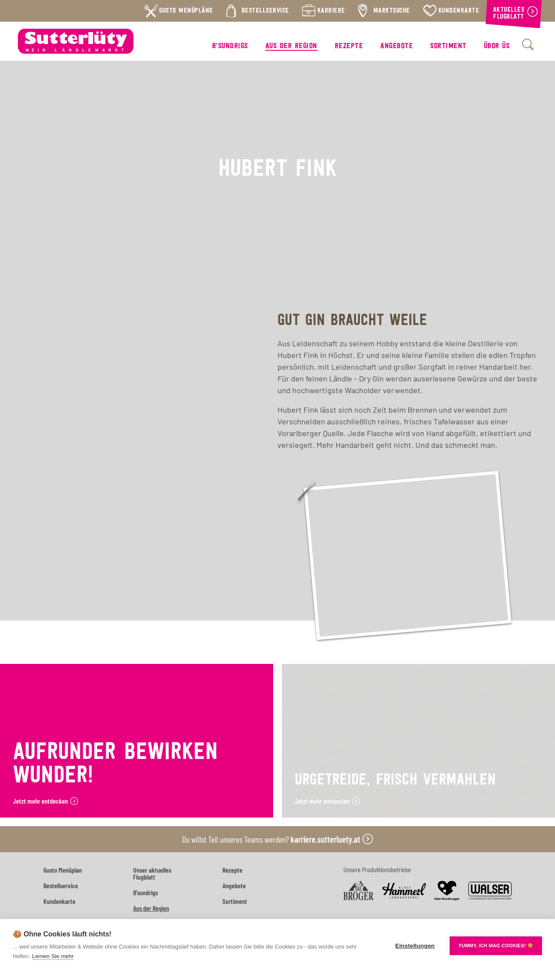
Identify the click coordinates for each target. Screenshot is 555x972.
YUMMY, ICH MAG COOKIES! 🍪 (495, 945)
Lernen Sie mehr (53, 956)
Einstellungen (414, 945)
